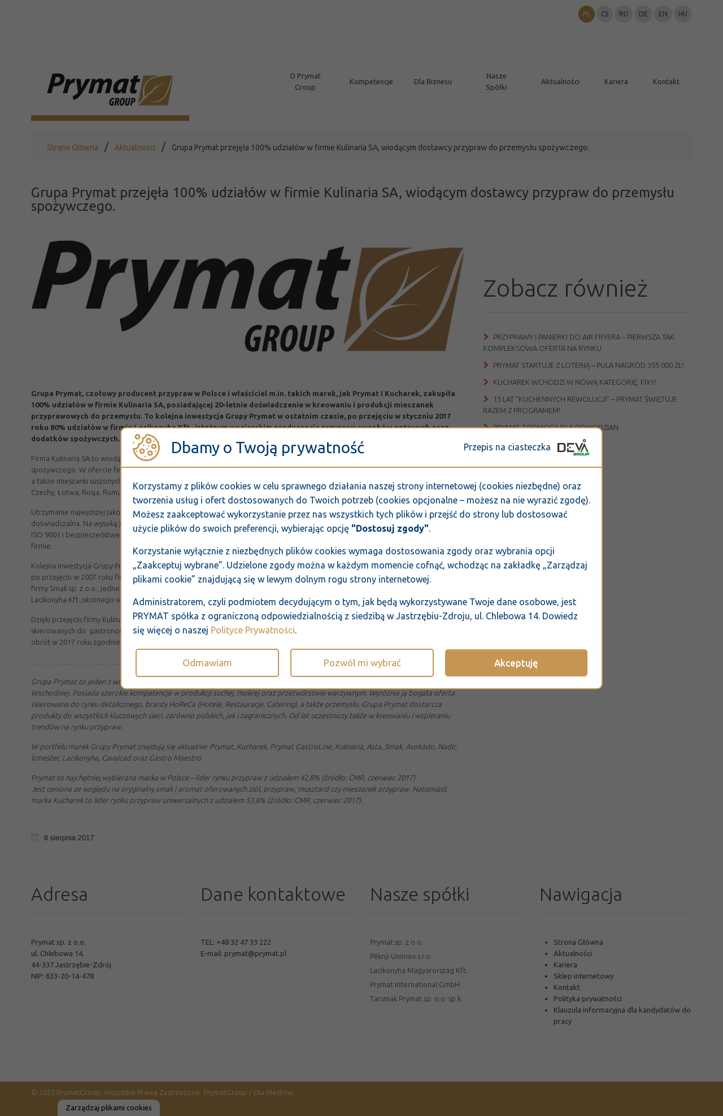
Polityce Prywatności (253, 630)
